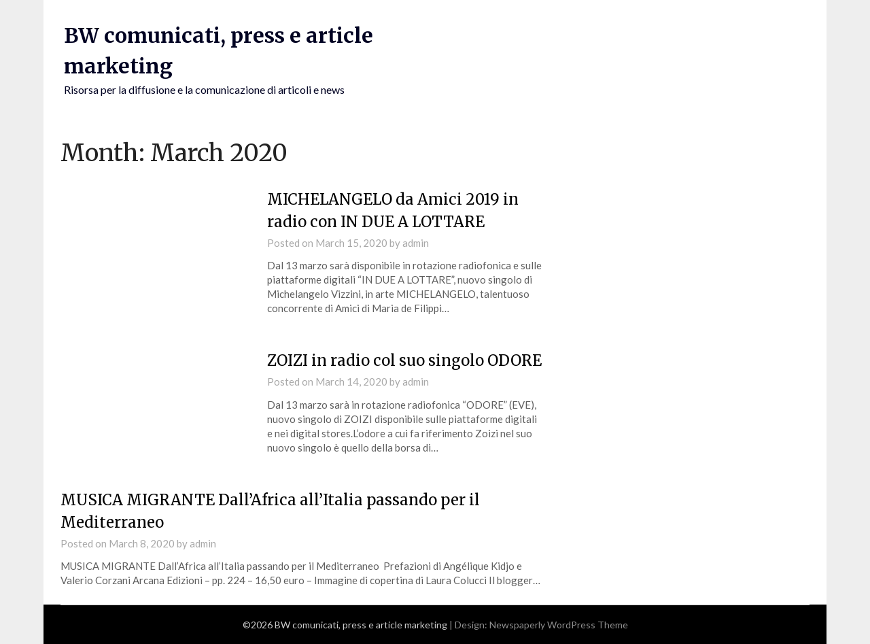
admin (415, 243)
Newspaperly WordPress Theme (558, 624)
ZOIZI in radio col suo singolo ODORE (404, 360)
